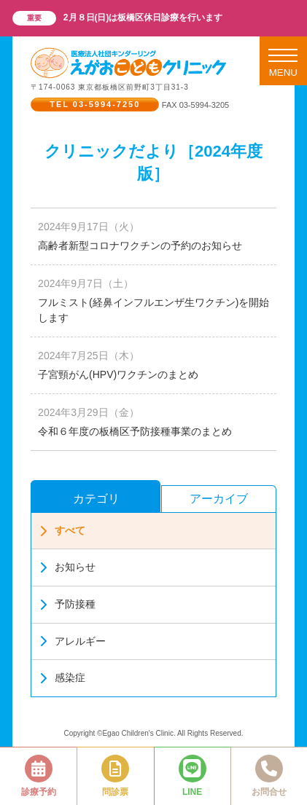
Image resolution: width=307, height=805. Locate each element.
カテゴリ (96, 498)
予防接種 (67, 604)
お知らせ (67, 567)
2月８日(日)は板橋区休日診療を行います (143, 17)
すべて (62, 531)
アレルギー (72, 641)
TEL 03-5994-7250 (95, 104)
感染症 (62, 678)
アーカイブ (219, 498)
